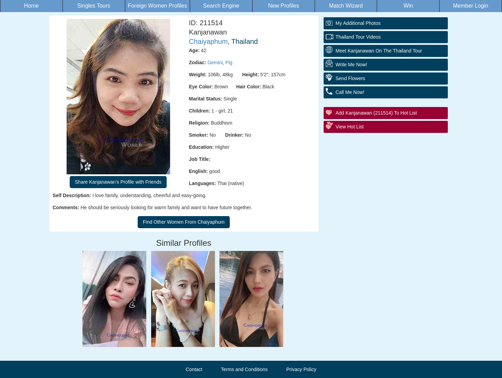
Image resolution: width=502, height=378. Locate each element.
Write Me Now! (351, 64)
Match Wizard (346, 6)
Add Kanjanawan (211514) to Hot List (376, 113)
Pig (228, 62)
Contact (194, 369)
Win (408, 6)
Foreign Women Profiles (157, 6)
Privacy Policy (301, 369)
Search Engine (221, 6)
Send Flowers (350, 78)
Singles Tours (93, 6)
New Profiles (283, 6)
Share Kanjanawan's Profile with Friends (118, 182)
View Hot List (350, 126)
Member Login (470, 6)
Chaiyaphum (208, 41)
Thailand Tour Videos (358, 37)
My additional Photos (358, 23)
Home (31, 6)
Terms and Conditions (244, 369)
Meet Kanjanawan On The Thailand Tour (379, 51)
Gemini (215, 62)
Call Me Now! (350, 92)
